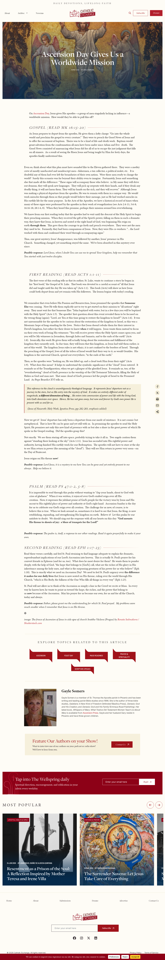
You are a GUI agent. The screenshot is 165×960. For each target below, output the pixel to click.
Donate (156, 12)
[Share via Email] (157, 405)
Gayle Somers (88, 70)
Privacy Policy (135, 953)
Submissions (65, 900)
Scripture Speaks (82, 669)
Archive (24, 13)
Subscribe (140, 13)
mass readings (96, 655)
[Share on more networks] (157, 411)
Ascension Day (41, 113)
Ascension (40, 655)
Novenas (40, 13)
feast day (68, 655)
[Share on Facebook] (157, 386)
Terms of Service (151, 953)
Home (9, 900)
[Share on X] (157, 392)
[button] (130, 13)
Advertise (123, 900)
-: (150, 805)
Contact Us (120, 744)
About (7, 13)
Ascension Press (90, 713)
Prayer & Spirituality (124, 655)
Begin (145, 781)
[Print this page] (157, 399)
